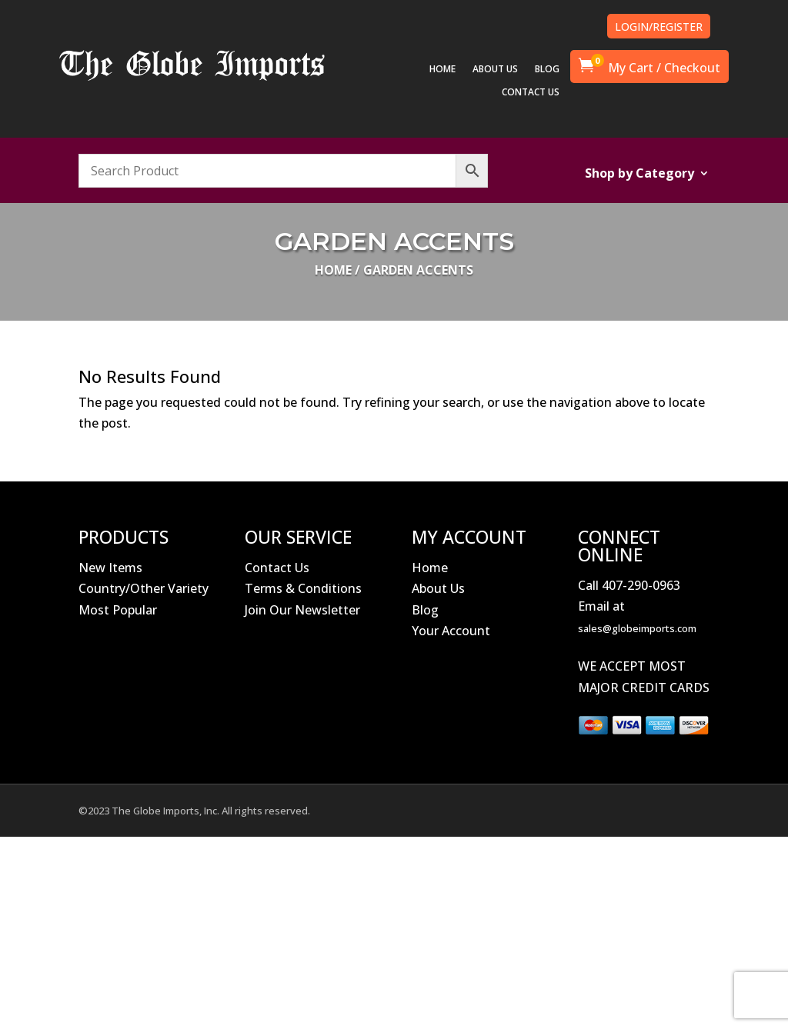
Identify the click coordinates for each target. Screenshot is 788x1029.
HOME (442, 69)
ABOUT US (495, 69)
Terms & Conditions (303, 588)
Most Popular (117, 609)
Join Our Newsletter (302, 609)
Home (333, 269)
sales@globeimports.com (637, 628)
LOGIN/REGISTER (659, 26)
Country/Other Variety (143, 588)
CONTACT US (530, 92)
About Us (438, 588)
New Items (110, 567)
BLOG (547, 69)
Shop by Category (639, 174)
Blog (425, 609)
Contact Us (277, 567)
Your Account (451, 630)
